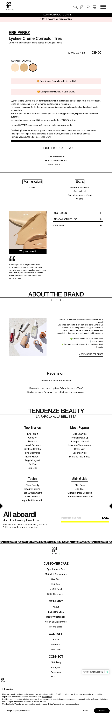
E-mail (56, 640)
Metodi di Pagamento (56, 574)
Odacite (32, 438)
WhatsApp (56, 645)
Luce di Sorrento (32, 445)
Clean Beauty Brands (56, 622)
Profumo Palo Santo (79, 457)
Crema (32, 188)
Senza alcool (80, 191)
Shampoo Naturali (79, 442)
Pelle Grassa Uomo (32, 493)
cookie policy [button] (47, 697)
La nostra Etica (56, 612)
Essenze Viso (80, 453)
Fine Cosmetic (32, 453)
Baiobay (32, 442)
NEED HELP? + (56, 165)
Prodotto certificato (79, 188)
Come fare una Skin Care (80, 497)
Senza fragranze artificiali (80, 195)
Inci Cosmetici (32, 497)
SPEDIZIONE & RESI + (56, 161)
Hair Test (56, 584)
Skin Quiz (56, 579)
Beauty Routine (32, 489)
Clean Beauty (32, 485)
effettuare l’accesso (42, 392)
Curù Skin (32, 468)
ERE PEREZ (19, 33)
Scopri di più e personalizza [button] (18, 711)
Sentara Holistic (32, 449)
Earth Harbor (32, 457)
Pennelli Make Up (80, 438)
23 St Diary (55, 662)
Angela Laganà (32, 461)
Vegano (79, 199)
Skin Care (80, 485)
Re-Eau (32, 464)
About (56, 607)
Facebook (56, 672)
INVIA (105, 518)
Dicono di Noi (55, 627)
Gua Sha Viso (80, 434)
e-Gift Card (56, 589)
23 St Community (56, 594)
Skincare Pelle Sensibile (80, 493)
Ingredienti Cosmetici (32, 501)
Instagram (56, 667)
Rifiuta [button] (85, 711)
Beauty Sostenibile (55, 617)
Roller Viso (79, 449)
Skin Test (79, 489)
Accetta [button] (102, 711)
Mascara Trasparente (80, 445)
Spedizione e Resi (56, 569)
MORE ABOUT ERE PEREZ (91, 354)
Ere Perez (32, 434)
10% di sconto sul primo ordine (56, 19)
